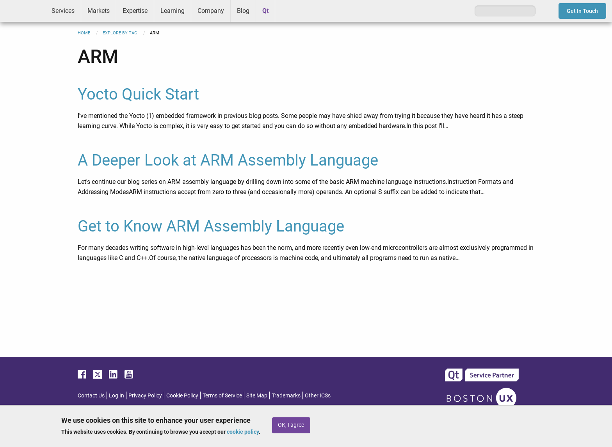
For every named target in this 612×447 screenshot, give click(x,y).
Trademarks (286, 395)
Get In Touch (582, 11)
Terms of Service (222, 395)
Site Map (256, 395)
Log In (116, 395)
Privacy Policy (145, 395)
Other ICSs (318, 395)
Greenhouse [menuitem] (286, 10)
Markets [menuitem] (98, 10)
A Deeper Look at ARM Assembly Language (228, 160)
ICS (22, 11)
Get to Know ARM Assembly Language (211, 226)
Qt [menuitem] (265, 10)
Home (84, 33)
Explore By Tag (120, 33)
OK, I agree (291, 425)
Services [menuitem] (63, 10)
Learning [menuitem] (172, 10)
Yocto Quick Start (138, 94)
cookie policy (243, 432)
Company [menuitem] (210, 10)
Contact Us (91, 395)
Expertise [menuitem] (135, 10)
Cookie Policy (182, 395)
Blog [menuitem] (243, 10)
